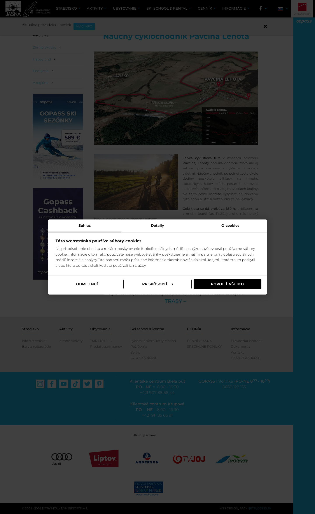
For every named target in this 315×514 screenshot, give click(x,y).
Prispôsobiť (157, 284)
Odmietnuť (87, 284)
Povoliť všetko (227, 284)
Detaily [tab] (157, 225)
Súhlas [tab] (85, 225)
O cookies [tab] (230, 225)
